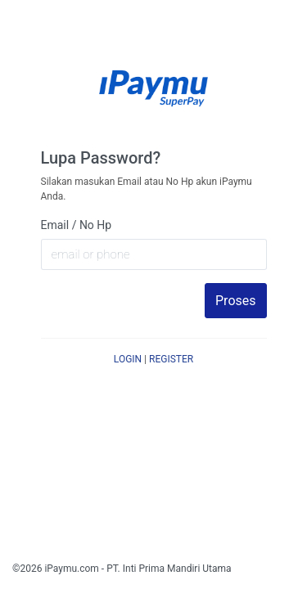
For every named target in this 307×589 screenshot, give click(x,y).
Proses (235, 300)
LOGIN (128, 359)
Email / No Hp (76, 225)
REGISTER (171, 359)
